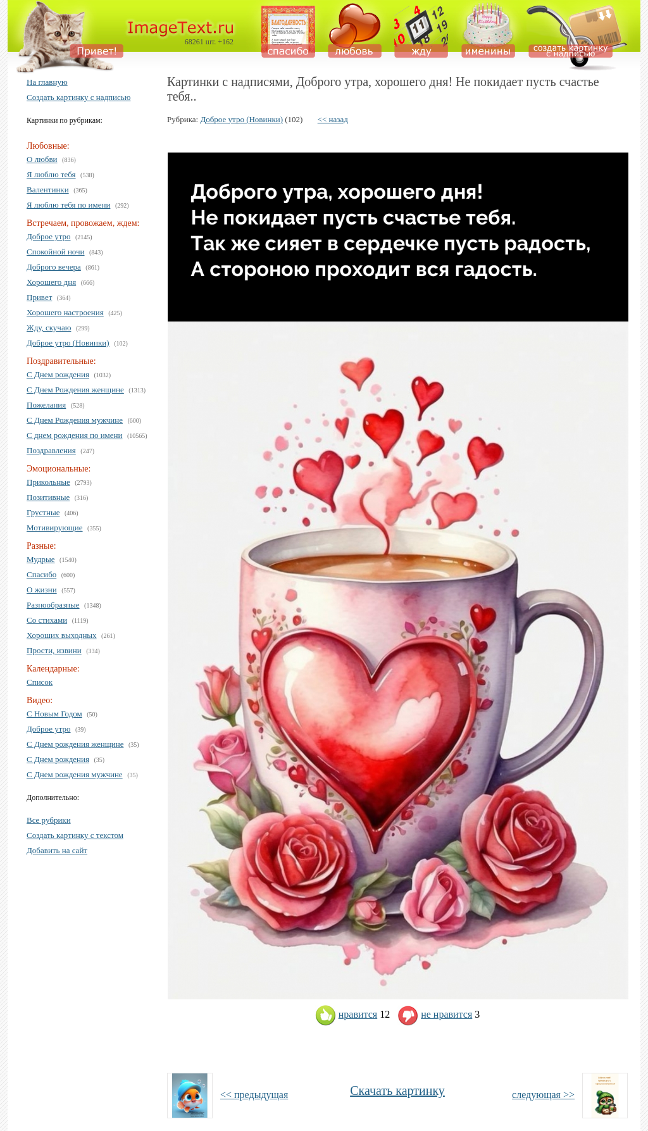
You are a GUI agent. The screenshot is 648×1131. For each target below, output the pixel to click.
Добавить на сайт (57, 850)
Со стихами (47, 620)
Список (40, 682)
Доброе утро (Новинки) (68, 342)
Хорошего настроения (65, 312)
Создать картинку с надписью (78, 97)
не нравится (434, 1014)
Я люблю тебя (51, 174)
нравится (346, 1014)
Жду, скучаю (49, 327)
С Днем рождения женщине (75, 744)
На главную (47, 82)
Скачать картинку (397, 1090)
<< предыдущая (254, 1094)
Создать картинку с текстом (75, 835)
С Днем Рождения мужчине (75, 420)
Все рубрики (49, 820)
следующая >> (543, 1094)
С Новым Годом (54, 713)
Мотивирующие (55, 527)
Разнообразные (53, 604)
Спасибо (41, 574)
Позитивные (48, 497)
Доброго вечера (54, 267)
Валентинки (48, 189)
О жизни (42, 589)
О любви (42, 159)
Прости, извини (54, 650)
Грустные (43, 512)
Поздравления (51, 450)
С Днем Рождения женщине (75, 389)
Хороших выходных (62, 635)
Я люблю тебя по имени (68, 204)
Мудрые (41, 559)
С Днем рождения (58, 374)
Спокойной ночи (56, 251)
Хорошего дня (51, 282)
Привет (39, 297)
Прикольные (48, 482)
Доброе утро (49, 236)
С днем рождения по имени (75, 435)
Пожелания (46, 404)
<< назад (333, 119)
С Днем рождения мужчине (75, 774)
